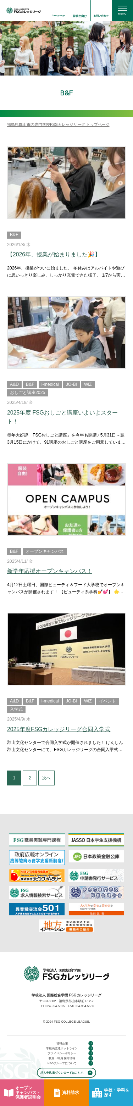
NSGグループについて (62, 1063)
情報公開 (62, 1043)
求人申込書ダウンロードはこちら (61, 1072)
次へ (48, 778)
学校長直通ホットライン (62, 1048)
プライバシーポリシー (62, 1053)
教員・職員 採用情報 (62, 1058)
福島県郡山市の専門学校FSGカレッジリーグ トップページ (58, 124)
